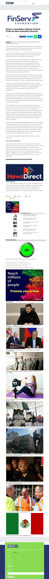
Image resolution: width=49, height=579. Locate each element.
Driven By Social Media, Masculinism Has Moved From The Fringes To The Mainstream (23, 484)
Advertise (9, 563)
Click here (15, 552)
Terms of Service (11, 559)
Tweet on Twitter (29, 38)
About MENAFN (11, 565)
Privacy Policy (10, 560)
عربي (22, 1)
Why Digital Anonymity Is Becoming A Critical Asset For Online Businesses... (18, 265)
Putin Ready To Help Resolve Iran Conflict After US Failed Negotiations (23, 352)
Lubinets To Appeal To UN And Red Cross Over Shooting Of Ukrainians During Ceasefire (23, 328)
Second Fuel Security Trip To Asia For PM (18, 512)
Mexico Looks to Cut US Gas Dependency (18, 536)
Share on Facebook (23, 38)
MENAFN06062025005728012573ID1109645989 (19, 161)
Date (7, 38)
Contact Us (10, 562)
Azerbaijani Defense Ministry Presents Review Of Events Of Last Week (23, 373)
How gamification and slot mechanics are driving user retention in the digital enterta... (20, 269)
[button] (24, 1)
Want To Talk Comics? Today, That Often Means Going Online (24, 428)
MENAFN (8, 44)
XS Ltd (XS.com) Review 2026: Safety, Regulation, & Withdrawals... (17, 267)
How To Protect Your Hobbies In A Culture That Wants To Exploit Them (23, 401)
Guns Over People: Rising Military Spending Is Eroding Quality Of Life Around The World (24, 456)
